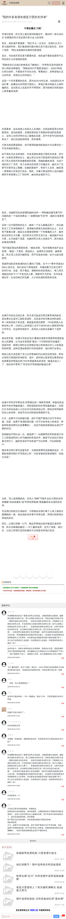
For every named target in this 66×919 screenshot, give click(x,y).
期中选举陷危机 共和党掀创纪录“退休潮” (40, 898)
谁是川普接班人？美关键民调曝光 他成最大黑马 (39, 889)
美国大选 (34, 910)
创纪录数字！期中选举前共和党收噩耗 (38, 864)
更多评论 (33, 841)
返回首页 (56, 3)
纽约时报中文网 (9, 22)
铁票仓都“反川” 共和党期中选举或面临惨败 (40, 877)
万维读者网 (14, 3)
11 (33, 538)
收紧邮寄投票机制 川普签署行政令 (36, 853)
